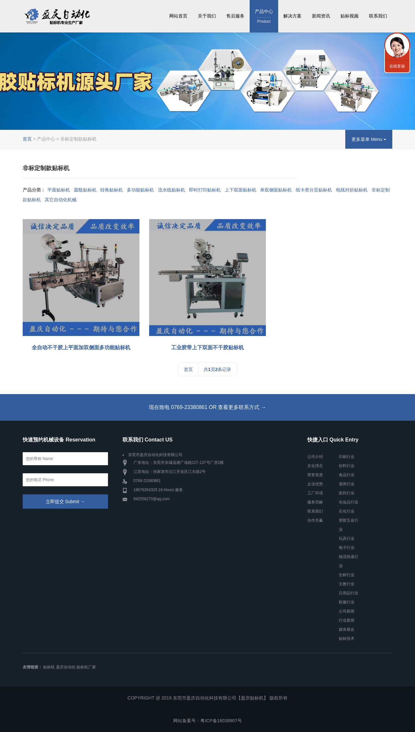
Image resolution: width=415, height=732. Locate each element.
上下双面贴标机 (240, 189)
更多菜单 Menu (368, 139)
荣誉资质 (315, 475)
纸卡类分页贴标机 (314, 189)
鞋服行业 (346, 602)
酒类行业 (346, 484)
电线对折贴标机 (352, 189)
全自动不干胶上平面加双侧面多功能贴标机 (81, 347)
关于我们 (207, 16)
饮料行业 (346, 466)
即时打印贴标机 (205, 189)
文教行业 (346, 584)
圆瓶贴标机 (85, 189)
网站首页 (178, 16)
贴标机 (49, 667)
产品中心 (264, 17)
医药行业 (346, 493)
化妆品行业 (348, 502)
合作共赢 (315, 520)
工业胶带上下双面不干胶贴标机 (207, 347)
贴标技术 (346, 638)
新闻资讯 (321, 16)
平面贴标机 (58, 189)
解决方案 (292, 16)
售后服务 (235, 16)
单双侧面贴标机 (276, 189)
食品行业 (346, 475)
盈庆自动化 (66, 667)
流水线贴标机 (171, 189)
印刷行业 (346, 456)
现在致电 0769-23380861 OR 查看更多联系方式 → (207, 407)
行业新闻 (346, 620)
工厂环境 (315, 493)
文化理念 (315, 466)
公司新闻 (346, 611)
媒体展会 (346, 629)
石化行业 (346, 511)
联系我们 (378, 16)
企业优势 (315, 484)
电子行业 (346, 547)
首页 (27, 139)
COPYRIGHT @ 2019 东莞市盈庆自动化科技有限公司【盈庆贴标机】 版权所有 (207, 698)
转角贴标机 (111, 189)
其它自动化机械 (61, 199)
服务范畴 (315, 502)
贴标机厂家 (86, 667)
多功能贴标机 (140, 189)
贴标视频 (349, 16)
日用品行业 (348, 593)
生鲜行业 (346, 575)
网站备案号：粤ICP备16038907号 (207, 720)
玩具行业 (346, 538)
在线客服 (397, 66)
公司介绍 (315, 456)
